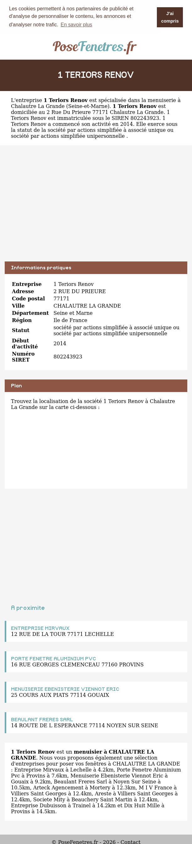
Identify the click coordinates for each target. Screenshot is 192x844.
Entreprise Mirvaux (39, 769)
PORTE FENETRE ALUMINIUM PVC (53, 658)
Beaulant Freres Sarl (80, 781)
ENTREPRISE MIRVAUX (40, 628)
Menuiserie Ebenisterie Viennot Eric (116, 775)
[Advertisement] (96, 208)
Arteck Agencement (58, 787)
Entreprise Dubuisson (38, 805)
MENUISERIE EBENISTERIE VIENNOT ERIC (65, 688)
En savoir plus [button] (76, 24)
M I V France (155, 787)
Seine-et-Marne (87, 106)
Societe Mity (49, 799)
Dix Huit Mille (142, 805)
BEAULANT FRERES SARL (42, 719)
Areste (103, 793)
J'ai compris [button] (170, 17)
